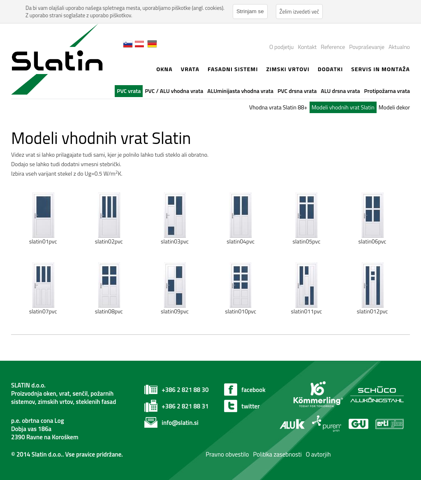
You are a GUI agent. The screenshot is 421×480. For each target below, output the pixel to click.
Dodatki (330, 69)
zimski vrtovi (287, 69)
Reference (333, 46)
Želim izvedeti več (299, 11)
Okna (164, 69)
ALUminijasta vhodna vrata (240, 90)
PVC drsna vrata (297, 90)
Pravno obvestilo (226, 454)
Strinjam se (250, 11)
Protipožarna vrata (387, 90)
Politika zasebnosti (277, 454)
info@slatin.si (180, 422)
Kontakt (307, 46)
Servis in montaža (380, 69)
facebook (253, 389)
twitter (250, 406)
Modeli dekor (394, 107)
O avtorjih (318, 454)
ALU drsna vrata (340, 90)
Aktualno (399, 46)
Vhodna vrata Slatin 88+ (278, 107)
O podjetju (281, 46)
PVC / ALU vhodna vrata (174, 90)
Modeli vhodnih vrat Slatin (343, 107)
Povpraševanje (366, 46)
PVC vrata (129, 90)
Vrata (190, 69)
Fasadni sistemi (233, 69)
